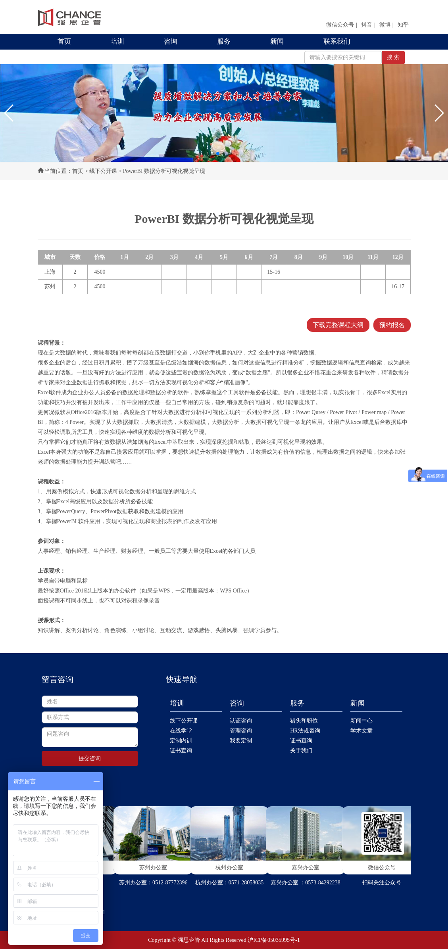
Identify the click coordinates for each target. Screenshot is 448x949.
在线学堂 (181, 731)
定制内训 (181, 741)
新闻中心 (361, 721)
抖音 (366, 25)
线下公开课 (103, 171)
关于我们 (301, 750)
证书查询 (181, 750)
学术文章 (361, 731)
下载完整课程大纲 (338, 325)
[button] (9, 113)
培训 (117, 41)
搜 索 (393, 57)
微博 (384, 25)
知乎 (403, 25)
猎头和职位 (304, 721)
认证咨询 (241, 721)
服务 (224, 41)
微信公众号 (340, 25)
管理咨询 (241, 731)
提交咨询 (90, 758)
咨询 (170, 41)
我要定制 (241, 741)
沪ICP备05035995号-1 (274, 940)
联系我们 (336, 41)
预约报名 (392, 325)
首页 (64, 41)
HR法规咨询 (305, 731)
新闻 (277, 41)
